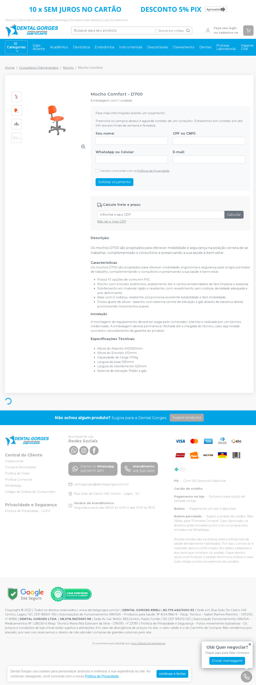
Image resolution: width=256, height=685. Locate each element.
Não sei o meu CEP (111, 221)
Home (10, 68)
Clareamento (183, 47)
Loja (106, 20)
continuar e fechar (172, 674)
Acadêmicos (119, 20)
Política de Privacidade (102, 676)
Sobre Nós (24, 20)
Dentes (205, 47)
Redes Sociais (42, 20)
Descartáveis (157, 47)
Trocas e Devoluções (20, 467)
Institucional (14, 461)
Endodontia (104, 47)
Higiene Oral (247, 47)
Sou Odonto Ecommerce (148, 643)
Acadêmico (59, 47)
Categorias (16, 47)
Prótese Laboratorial (226, 47)
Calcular (234, 215)
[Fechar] (250, 644)
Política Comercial (18, 479)
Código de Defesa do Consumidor (30, 492)
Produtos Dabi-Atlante (86, 20)
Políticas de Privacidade (153, 170)
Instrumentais (130, 47)
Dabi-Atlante (39, 47)
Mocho (68, 68)
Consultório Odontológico (39, 68)
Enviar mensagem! (227, 661)
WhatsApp (62, 20)
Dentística (81, 47)
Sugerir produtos (186, 418)
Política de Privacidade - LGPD (27, 511)
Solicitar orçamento (114, 182)
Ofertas (10, 20)
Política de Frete (17, 473)
